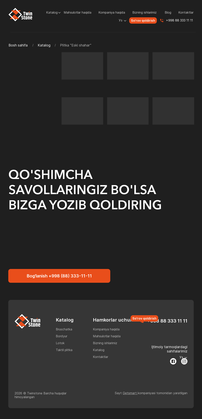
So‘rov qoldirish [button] (143, 20)
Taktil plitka (64, 350)
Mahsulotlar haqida (77, 12)
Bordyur (61, 336)
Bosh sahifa (18, 45)
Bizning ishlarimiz (144, 12)
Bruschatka (64, 329)
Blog (168, 12)
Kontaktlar (186, 12)
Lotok (60, 343)
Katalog (52, 12)
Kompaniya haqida (111, 12)
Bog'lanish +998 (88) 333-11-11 (59, 275)
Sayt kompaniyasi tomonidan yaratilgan (151, 393)
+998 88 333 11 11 (179, 20)
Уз (120, 20)
